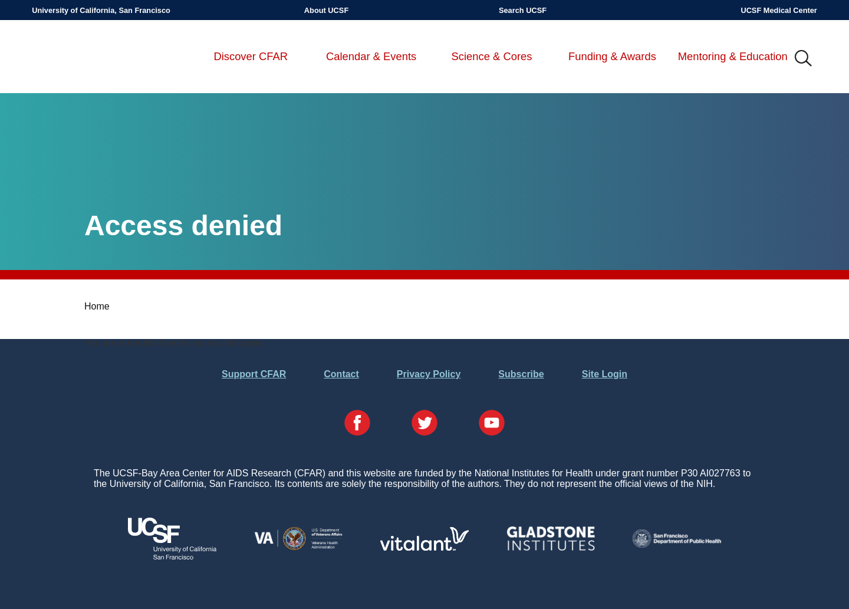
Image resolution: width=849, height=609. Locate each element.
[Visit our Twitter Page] (424, 424)
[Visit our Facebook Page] (357, 424)
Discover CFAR (250, 56)
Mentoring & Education (733, 56)
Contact (341, 374)
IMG (803, 59)
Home (97, 306)
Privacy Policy (429, 374)
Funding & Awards (612, 56)
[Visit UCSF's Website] (172, 556)
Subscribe (521, 374)
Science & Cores (492, 56)
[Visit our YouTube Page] (491, 424)
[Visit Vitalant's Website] (424, 547)
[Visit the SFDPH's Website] (677, 544)
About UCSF (326, 10)
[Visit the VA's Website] (298, 548)
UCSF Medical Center (779, 10)
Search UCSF (523, 10)
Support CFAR (254, 374)
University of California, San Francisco (101, 10)
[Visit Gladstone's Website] (550, 548)
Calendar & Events (371, 56)
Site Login (604, 374)
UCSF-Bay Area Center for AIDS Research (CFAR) (94, 58)
